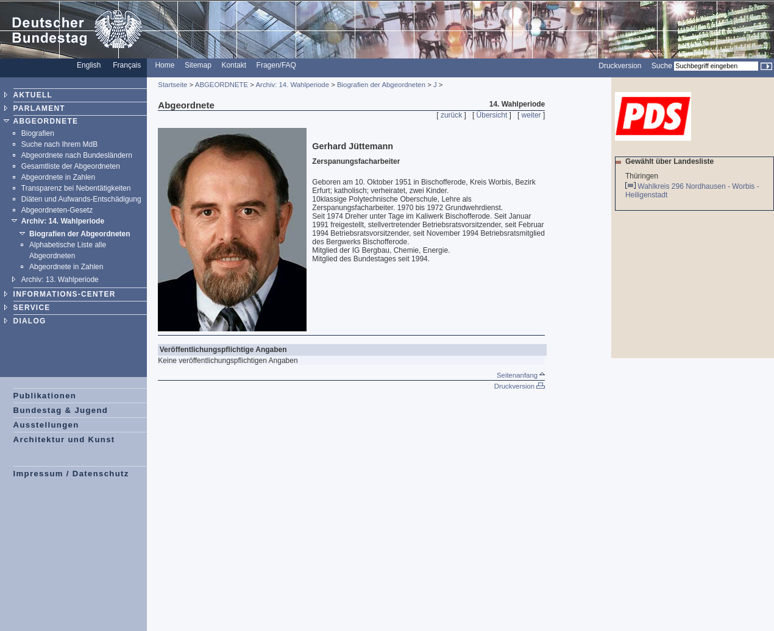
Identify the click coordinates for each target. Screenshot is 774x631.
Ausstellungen (46, 424)
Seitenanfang (521, 375)
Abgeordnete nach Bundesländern (76, 155)
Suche (662, 66)
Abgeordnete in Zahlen (58, 177)
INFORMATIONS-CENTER (64, 294)
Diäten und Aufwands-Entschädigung (81, 199)
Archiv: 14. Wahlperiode (62, 221)
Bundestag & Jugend (60, 410)
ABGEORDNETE (46, 121)
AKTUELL (32, 95)
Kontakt (233, 65)
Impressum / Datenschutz (71, 473)
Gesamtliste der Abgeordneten (70, 166)
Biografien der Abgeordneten (79, 234)
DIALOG (29, 321)
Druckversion (619, 66)
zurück (451, 115)
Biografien (37, 133)
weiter (531, 115)
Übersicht (492, 115)
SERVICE (32, 307)
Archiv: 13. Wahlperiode (60, 279)
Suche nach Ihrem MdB (59, 144)
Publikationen (45, 395)
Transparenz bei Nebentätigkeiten (76, 188)
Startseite (172, 84)
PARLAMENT (39, 108)
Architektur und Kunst (64, 439)
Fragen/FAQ (276, 65)
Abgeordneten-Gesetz (57, 210)
